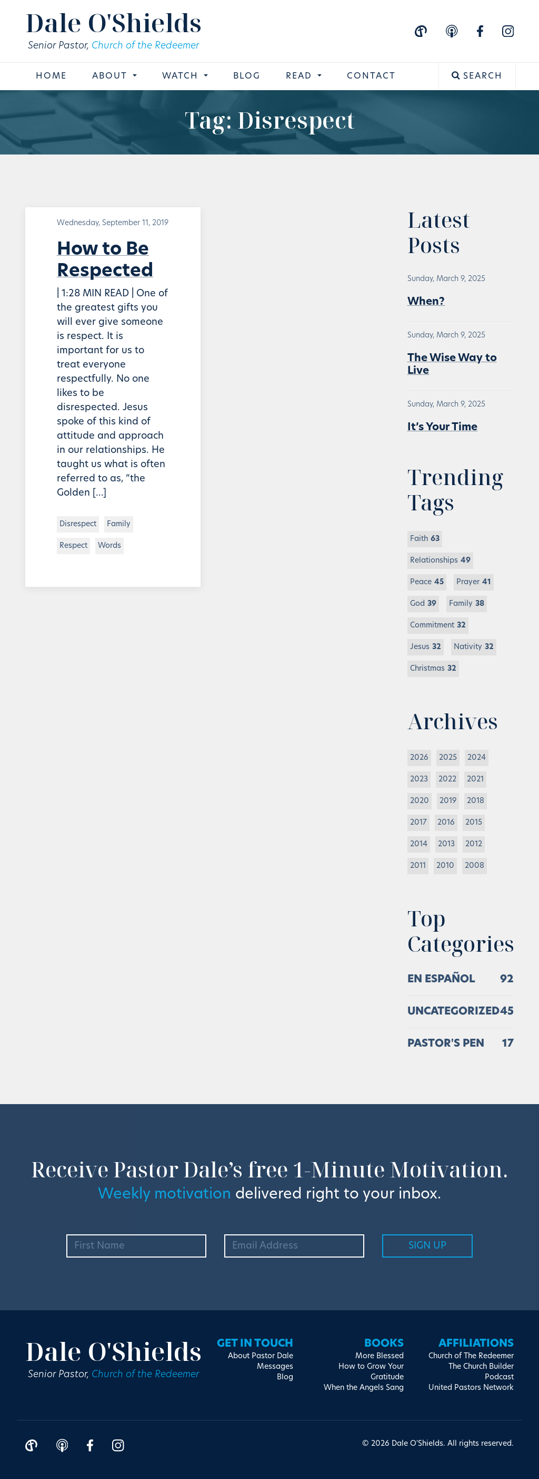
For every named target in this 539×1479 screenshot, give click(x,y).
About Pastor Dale (260, 1356)
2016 (446, 823)
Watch (182, 76)
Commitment (438, 626)
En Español (441, 979)
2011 (418, 866)
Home (51, 76)
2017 (418, 823)
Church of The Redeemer (471, 1356)
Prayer (473, 582)
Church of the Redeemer (145, 46)
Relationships (440, 561)
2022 (447, 780)
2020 (419, 801)
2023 (419, 780)
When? (426, 302)
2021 (475, 780)
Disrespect (77, 524)
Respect (73, 546)
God (423, 604)
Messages (275, 1367)
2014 (418, 844)
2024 (476, 758)
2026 (419, 758)
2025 (448, 758)
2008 (474, 866)
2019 (448, 801)
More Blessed (379, 1356)
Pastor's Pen (445, 1044)
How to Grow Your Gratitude (371, 1372)
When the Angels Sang (364, 1388)
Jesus (425, 647)
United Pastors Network (471, 1388)
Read (300, 76)
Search (477, 76)
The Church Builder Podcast (481, 1372)
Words (109, 546)
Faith (425, 539)
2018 (475, 801)
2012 (473, 844)
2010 (445, 866)
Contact (371, 76)
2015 (473, 823)
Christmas (433, 669)
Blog (247, 76)
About (111, 76)
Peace (427, 582)
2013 (446, 844)
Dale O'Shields (113, 22)
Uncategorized (453, 1012)
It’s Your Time (442, 427)
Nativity (474, 647)
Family (119, 524)
